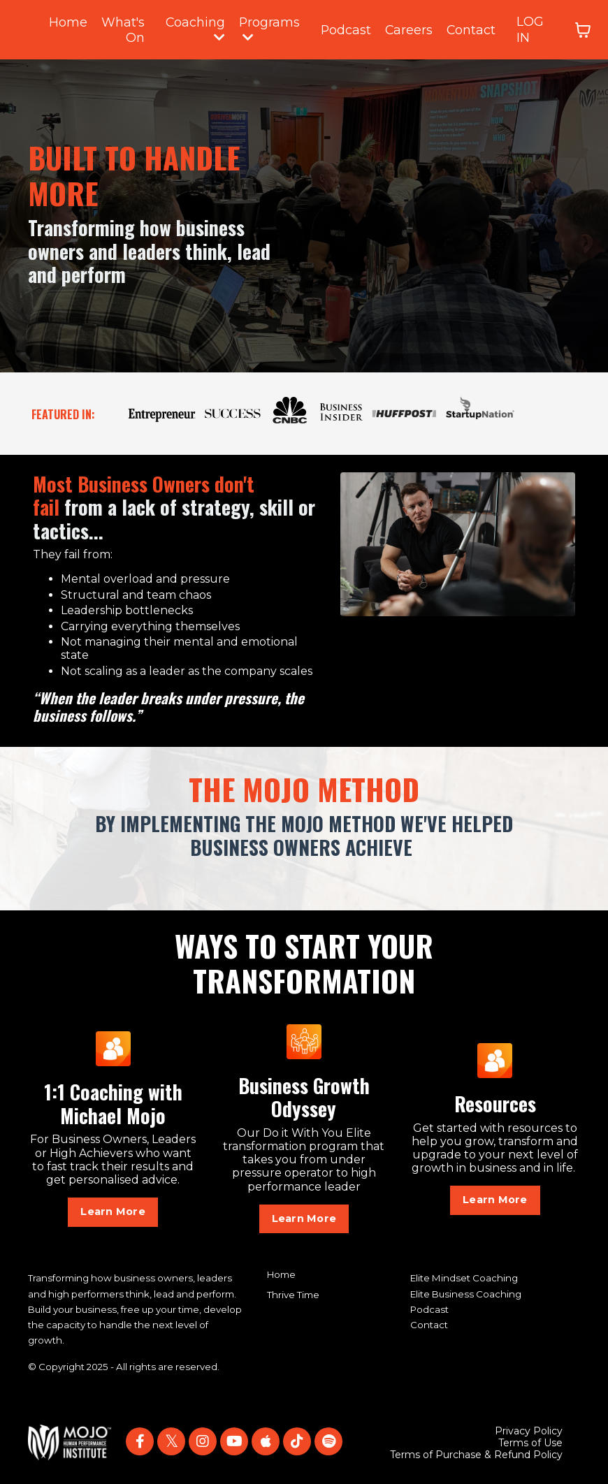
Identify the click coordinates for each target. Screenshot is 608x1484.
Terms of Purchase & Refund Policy (476, 1454)
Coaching (196, 28)
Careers (412, 29)
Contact (475, 29)
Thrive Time (293, 1293)
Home (68, 21)
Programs (271, 28)
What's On (123, 29)
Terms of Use (530, 1442)
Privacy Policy (529, 1430)
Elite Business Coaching (465, 1292)
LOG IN (534, 28)
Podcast (348, 29)
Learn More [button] (112, 1210)
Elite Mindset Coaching (464, 1277)
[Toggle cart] (587, 29)
